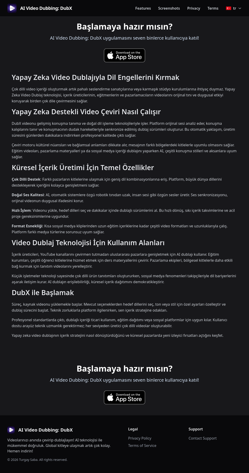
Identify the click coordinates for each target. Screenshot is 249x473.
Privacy (193, 8)
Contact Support (203, 438)
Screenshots (169, 8)
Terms (213, 8)
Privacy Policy (139, 438)
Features (143, 8)
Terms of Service (142, 445)
